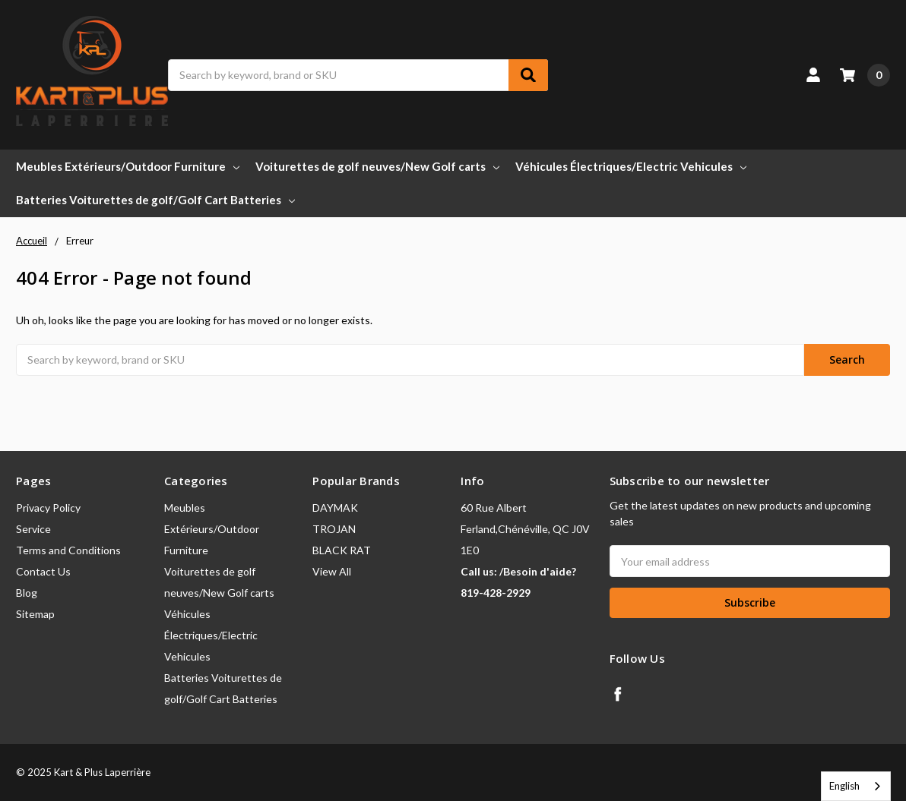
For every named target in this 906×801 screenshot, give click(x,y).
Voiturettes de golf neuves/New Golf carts (377, 166)
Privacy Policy (48, 507)
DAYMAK (335, 507)
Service (33, 528)
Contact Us (43, 571)
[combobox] (856, 786)
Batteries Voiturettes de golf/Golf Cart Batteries (155, 200)
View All (331, 571)
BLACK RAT (341, 550)
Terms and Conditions (68, 550)
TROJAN (334, 528)
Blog (26, 592)
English (844, 786)
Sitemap (35, 613)
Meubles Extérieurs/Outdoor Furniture (127, 166)
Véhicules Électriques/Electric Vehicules (630, 166)
